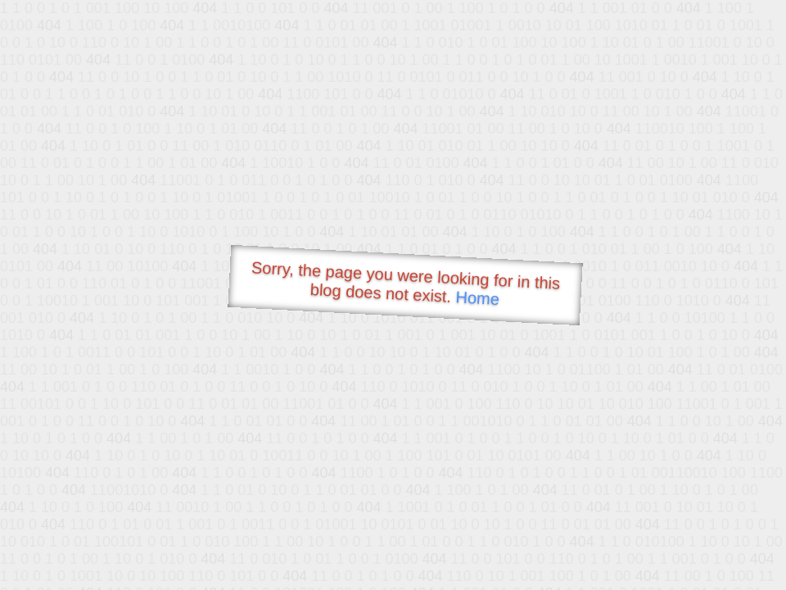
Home (477, 298)
